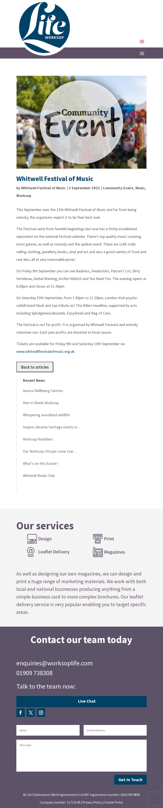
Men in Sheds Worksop (41, 402)
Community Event (118, 187)
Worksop (23, 195)
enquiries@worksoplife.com (54, 663)
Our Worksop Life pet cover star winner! (48, 452)
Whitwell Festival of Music (43, 187)
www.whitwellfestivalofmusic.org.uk (45, 351)
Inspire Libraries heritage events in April (50, 428)
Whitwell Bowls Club (39, 475)
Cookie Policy (113, 802)
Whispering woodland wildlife (46, 414)
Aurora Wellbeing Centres (43, 390)
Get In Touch (130, 779)
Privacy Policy (92, 802)
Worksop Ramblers (38, 439)
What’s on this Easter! (40, 463)
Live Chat (87, 701)
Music (140, 187)
